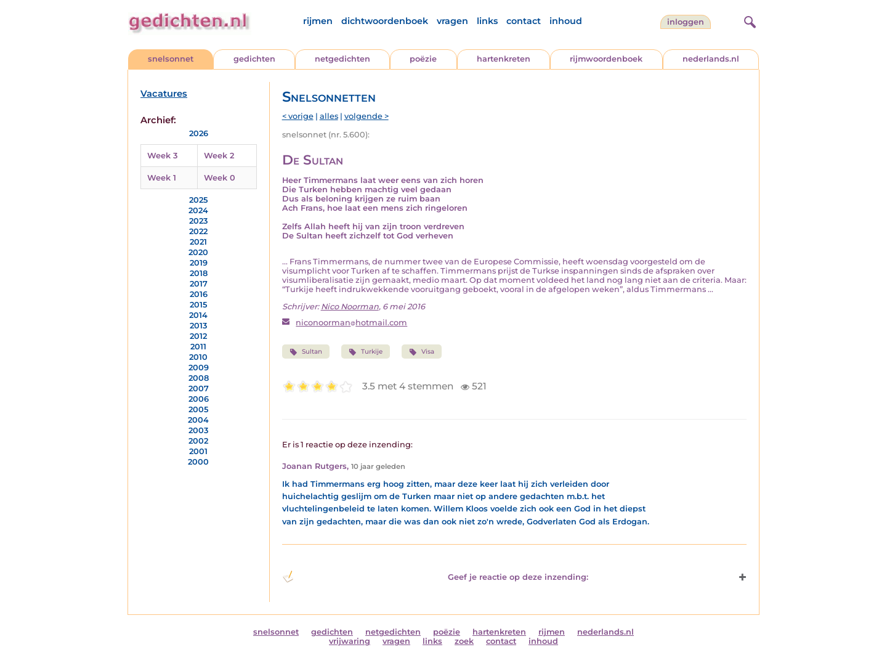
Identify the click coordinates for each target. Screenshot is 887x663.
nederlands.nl (710, 58)
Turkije (366, 352)
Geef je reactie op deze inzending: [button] (435, 577)
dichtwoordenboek (384, 20)
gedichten (254, 58)
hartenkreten (503, 58)
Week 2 (219, 155)
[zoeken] (748, 20)
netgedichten (342, 58)
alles (329, 116)
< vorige (298, 116)
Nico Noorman (350, 306)
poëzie (423, 58)
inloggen (685, 21)
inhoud (565, 20)
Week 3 (162, 155)
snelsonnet (170, 58)
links (487, 20)
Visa (421, 352)
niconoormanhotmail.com (351, 322)
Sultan (306, 352)
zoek (464, 641)
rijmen (318, 20)
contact (523, 20)
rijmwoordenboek (606, 58)
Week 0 (219, 177)
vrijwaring (349, 641)
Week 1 (161, 177)
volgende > (366, 116)
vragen (452, 20)
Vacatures (163, 93)
